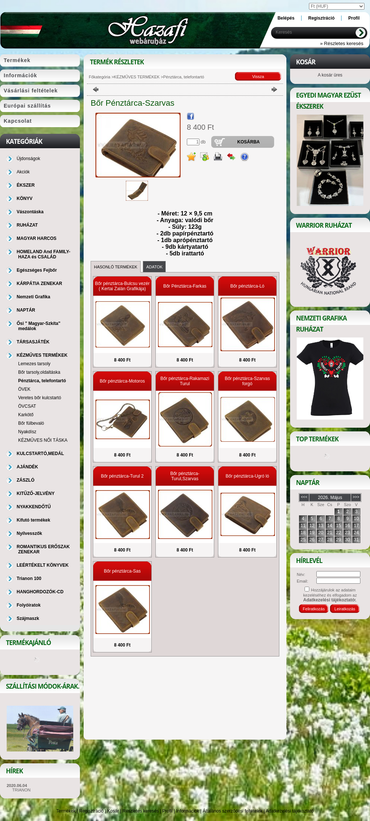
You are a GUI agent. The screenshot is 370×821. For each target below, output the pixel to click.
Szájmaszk (28, 618)
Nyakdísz (27, 431)
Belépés (286, 18)
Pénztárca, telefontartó (42, 380)
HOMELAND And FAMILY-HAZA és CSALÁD (43, 254)
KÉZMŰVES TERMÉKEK (137, 77)
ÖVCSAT (27, 406)
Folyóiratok (29, 605)
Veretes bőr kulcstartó (39, 397)
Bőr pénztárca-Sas (122, 571)
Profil (167, 811)
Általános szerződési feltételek (232, 811)
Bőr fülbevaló (31, 423)
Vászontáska (30, 211)
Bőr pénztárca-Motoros (122, 381)
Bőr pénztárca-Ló (247, 286)
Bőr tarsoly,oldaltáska (39, 372)
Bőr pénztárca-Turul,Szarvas (184, 476)
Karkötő (25, 414)
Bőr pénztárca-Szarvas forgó (247, 381)
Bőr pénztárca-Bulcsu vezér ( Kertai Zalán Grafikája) (122, 286)
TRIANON (21, 790)
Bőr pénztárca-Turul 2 (122, 476)
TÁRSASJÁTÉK (33, 342)
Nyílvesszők (29, 533)
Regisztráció (91, 811)
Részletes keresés (140, 811)
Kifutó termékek (33, 520)
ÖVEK (24, 389)
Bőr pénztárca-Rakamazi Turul (184, 381)
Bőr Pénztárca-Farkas (184, 286)
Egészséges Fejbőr (37, 270)
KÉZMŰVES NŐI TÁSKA (42, 440)
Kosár (113, 811)
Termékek (65, 811)
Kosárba (248, 142)
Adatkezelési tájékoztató (289, 811)
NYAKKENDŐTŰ (34, 506)
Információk (187, 811)
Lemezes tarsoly (34, 363)
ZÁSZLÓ (25, 480)
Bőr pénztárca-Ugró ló (247, 476)
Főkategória (99, 77)
